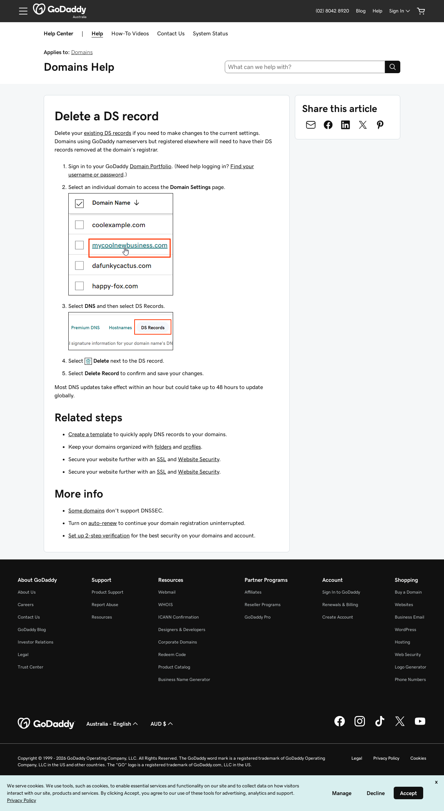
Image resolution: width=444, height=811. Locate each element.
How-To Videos (130, 33)
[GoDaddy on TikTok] (380, 725)
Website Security (198, 459)
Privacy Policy (386, 758)
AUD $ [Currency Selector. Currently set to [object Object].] (162, 723)
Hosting (402, 642)
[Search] (392, 67)
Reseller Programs (263, 604)
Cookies (418, 758)
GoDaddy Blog (32, 629)
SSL (161, 459)
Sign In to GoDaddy (341, 592)
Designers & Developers (181, 629)
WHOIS (165, 604)
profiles (192, 446)
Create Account (337, 617)
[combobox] (305, 67)
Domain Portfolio (150, 166)
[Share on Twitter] (363, 125)
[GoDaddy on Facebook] (339, 725)
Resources (102, 617)
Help (97, 33)
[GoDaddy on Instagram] (359, 725)
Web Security (408, 654)
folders (163, 446)
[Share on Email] (310, 125)
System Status (210, 33)
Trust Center (30, 667)
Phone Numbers (410, 679)
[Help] (377, 11)
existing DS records (107, 133)
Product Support (107, 592)
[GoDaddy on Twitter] (400, 725)
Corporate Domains (177, 642)
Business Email (409, 617)
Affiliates (253, 592)
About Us (27, 592)
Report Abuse (105, 604)
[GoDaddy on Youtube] (420, 725)
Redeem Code (172, 654)
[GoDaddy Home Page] (46, 724)
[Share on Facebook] (328, 125)
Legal (23, 654)
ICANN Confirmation (178, 617)
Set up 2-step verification (99, 535)
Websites (404, 604)
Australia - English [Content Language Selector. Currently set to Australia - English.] (112, 723)
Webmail (167, 592)
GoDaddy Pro (258, 617)
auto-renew (102, 523)
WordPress (405, 629)
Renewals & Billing (340, 604)
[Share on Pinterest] (380, 125)
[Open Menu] (20, 11)
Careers (26, 604)
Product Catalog (174, 667)
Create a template (90, 434)
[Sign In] (400, 11)
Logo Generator (410, 667)
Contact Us (171, 33)
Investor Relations (35, 642)
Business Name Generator (184, 679)
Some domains (86, 510)
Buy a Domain (408, 592)
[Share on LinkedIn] (345, 125)
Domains (82, 52)
